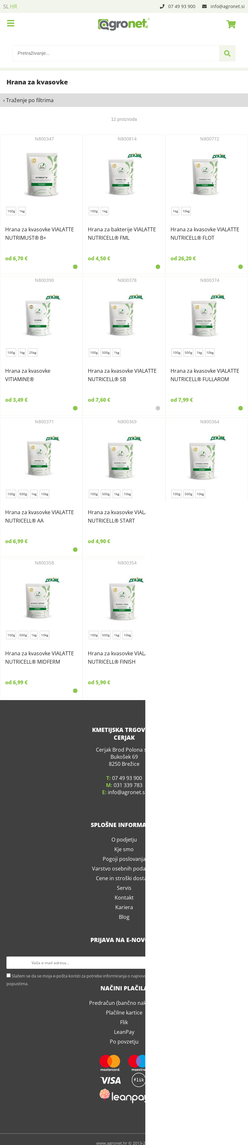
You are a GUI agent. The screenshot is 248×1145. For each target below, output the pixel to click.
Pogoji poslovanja (124, 851)
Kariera (124, 899)
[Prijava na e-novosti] (235, 955)
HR (13, 6)
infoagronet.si (228, 6)
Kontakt (124, 890)
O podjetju (124, 832)
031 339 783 (128, 777)
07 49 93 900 (181, 6)
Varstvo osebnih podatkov (124, 861)
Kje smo (124, 841)
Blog (124, 909)
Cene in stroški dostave (124, 870)
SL (6, 6)
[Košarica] (229, 24)
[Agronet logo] (124, 24)
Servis (124, 880)
